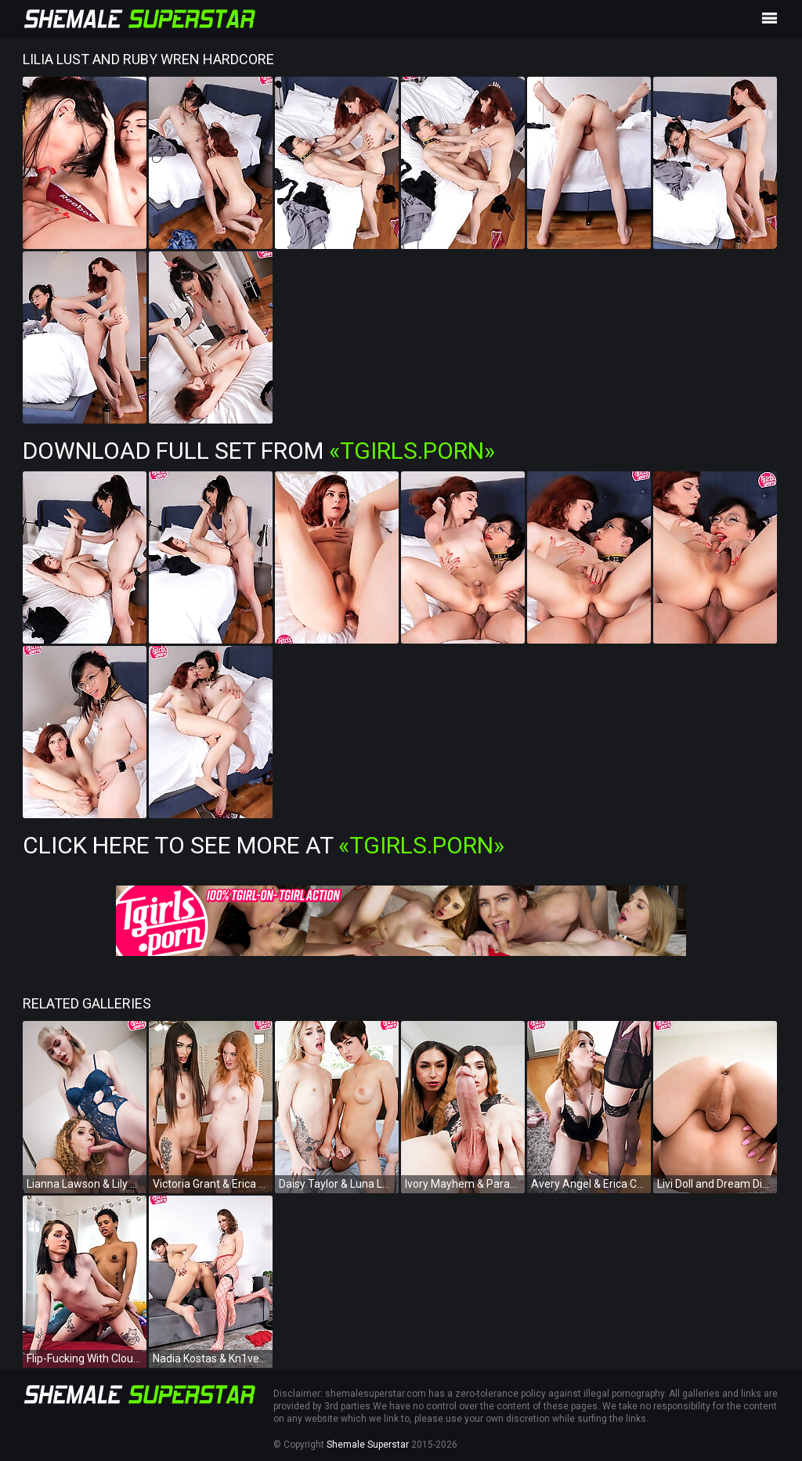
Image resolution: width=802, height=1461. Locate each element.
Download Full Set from (259, 450)
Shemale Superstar (368, 1444)
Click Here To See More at (263, 845)
